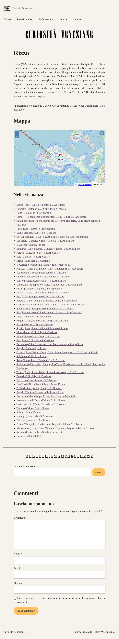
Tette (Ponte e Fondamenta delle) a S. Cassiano (42, 272)
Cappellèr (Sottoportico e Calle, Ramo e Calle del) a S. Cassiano (51, 304)
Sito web (18, 583)
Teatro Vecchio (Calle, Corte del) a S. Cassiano (41, 404)
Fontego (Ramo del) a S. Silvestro (35, 416)
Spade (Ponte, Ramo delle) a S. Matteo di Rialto (42, 328)
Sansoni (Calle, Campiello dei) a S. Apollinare (41, 280)
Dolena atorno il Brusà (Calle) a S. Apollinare (41, 400)
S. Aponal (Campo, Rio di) (31, 244)
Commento (21, 517)
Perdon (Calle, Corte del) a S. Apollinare (38, 252)
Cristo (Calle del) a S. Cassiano (33, 260)
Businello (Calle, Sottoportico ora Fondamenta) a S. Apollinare (50, 344)
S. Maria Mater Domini (29, 412)
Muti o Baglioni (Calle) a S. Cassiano (36, 232)
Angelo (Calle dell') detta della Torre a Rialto (40, 392)
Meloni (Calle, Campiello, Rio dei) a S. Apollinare (43, 292)
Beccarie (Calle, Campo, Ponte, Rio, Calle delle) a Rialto (47, 396)
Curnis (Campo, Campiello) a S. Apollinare (40, 288)
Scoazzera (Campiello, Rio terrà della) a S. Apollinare (45, 240)
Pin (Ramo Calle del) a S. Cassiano (35, 340)
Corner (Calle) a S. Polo (29, 436)
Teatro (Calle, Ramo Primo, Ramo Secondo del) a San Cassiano (50, 372)
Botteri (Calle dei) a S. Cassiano (34, 376)
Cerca (98, 472)
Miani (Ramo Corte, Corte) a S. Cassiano (38, 336)
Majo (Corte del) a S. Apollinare (34, 316)
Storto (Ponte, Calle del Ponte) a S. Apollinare (41, 204)
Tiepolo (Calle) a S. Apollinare (33, 408)
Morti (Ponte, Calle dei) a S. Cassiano (37, 332)
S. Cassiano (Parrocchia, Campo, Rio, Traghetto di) (44, 264)
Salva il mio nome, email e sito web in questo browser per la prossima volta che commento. (61, 599)
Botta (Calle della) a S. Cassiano (34, 212)
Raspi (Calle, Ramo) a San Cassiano (36, 228)
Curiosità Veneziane (22, 8)
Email (18, 568)
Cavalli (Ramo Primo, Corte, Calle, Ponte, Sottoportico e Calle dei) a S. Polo (57, 352)
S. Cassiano (52, 64)
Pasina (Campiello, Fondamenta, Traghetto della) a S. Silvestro (50, 424)
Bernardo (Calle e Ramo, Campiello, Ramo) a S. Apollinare (48, 248)
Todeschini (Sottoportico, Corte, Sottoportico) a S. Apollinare (49, 284)
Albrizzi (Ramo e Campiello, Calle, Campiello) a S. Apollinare (50, 268)
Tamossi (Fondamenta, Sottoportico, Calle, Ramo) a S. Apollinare (51, 216)
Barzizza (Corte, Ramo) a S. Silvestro (36, 380)
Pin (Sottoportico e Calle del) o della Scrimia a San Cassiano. (49, 312)
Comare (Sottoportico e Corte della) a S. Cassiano (43, 276)
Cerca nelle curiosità (24, 466)
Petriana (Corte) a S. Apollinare (33, 420)
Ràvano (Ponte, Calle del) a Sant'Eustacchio (40, 432)
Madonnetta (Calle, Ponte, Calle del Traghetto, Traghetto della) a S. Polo (55, 428)
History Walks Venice (104, 631)
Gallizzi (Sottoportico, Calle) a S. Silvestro (39, 388)
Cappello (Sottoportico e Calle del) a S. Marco (41, 208)
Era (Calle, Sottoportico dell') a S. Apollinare (40, 296)
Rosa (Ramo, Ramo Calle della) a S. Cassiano (41, 360)
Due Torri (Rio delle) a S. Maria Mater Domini (41, 384)
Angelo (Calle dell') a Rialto (31, 348)
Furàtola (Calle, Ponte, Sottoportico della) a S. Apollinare (47, 300)
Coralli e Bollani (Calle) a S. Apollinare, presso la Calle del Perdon (52, 236)
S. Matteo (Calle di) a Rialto (32, 356)
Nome (18, 553)
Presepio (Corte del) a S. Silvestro (35, 324)
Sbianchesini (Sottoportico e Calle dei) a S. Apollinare (45, 308)
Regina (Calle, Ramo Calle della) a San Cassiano (43, 320)
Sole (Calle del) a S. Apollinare (33, 256)
